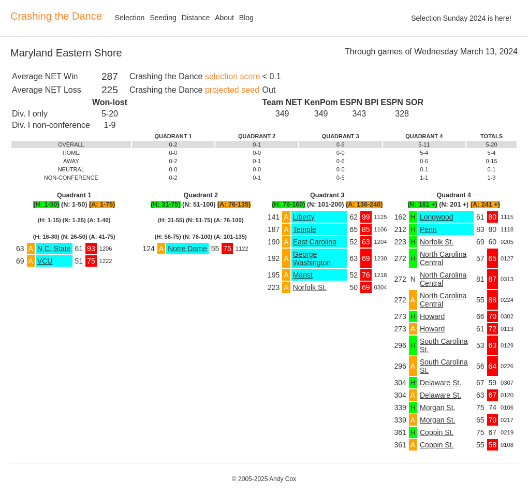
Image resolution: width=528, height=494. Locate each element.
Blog (246, 17)
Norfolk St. (310, 287)
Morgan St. (437, 407)
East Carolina (314, 242)
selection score (232, 76)
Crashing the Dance (56, 16)
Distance (196, 17)
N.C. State (54, 248)
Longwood (436, 217)
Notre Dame (187, 248)
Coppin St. (436, 432)
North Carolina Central (443, 258)
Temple (304, 229)
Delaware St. (440, 383)
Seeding (163, 17)
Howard (432, 316)
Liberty (304, 217)
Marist (303, 275)
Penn (428, 229)
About (224, 17)
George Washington (312, 258)
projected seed (232, 89)
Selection (130, 17)
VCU (45, 261)
